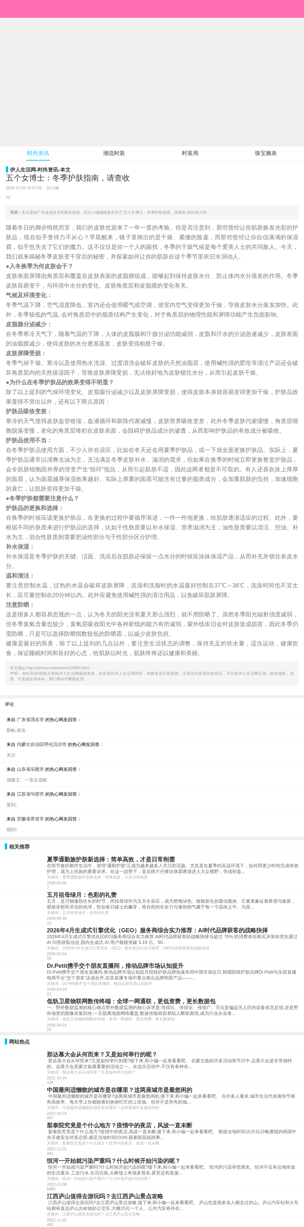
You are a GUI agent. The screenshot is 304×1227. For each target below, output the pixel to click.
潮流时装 (114, 153)
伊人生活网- (23, 169)
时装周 (190, 153)
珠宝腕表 (266, 153)
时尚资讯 (38, 153)
